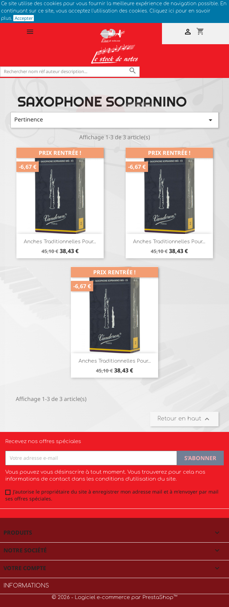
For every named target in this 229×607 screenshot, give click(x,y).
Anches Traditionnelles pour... (60, 241)
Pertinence (114, 120)
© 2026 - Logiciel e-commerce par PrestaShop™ (114, 597)
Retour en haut (184, 419)
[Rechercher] (70, 71)
